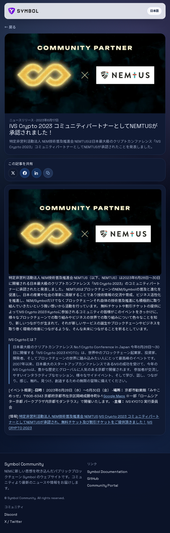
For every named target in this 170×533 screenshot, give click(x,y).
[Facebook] (25, 173)
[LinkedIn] (36, 173)
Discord (10, 514)
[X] (13, 173)
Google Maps (114, 396)
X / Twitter (13, 521)
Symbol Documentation (107, 471)
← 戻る (10, 27)
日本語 (154, 11)
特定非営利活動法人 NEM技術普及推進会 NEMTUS (58, 416)
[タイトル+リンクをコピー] (48, 173)
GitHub (93, 478)
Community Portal (102, 485)
